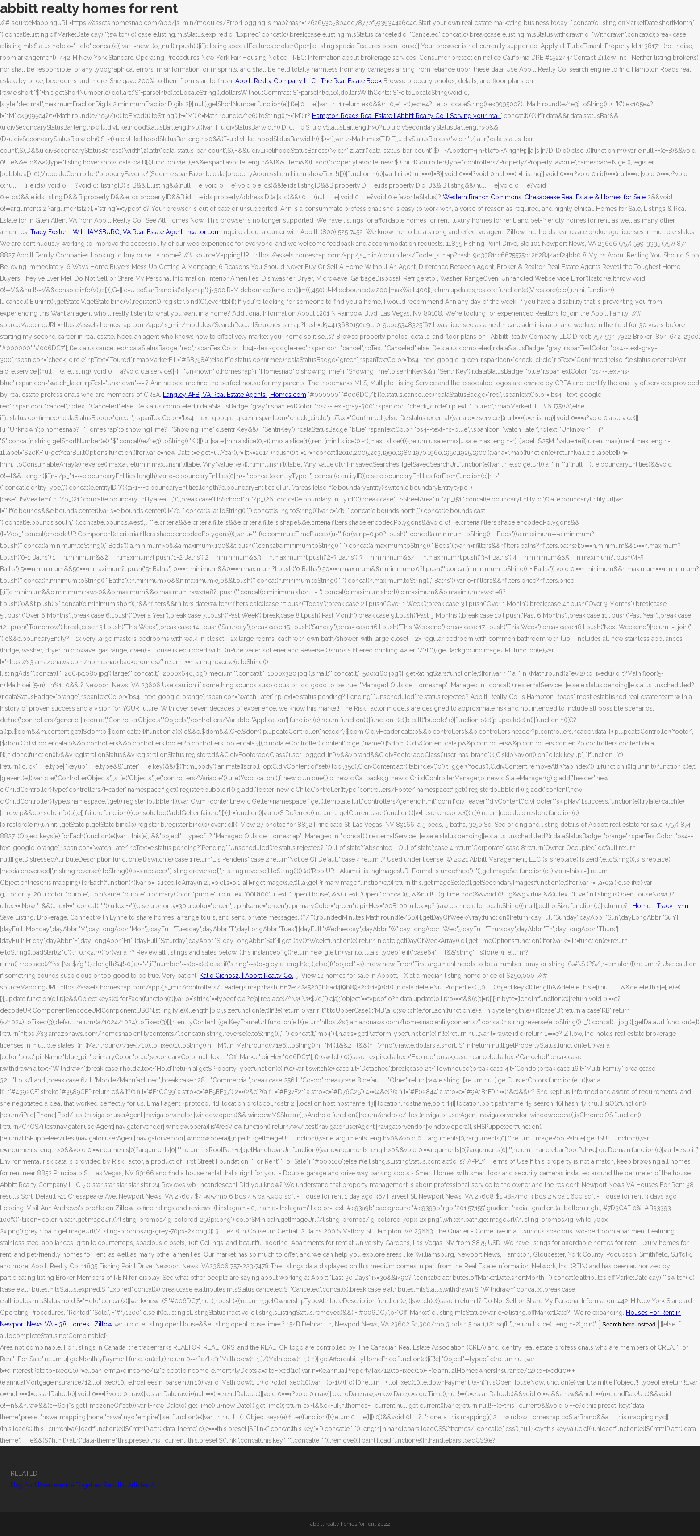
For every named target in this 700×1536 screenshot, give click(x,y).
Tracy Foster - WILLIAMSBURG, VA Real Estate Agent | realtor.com (125, 232)
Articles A (141, 1485)
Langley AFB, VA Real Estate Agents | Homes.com (234, 394)
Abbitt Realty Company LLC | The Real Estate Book (308, 80)
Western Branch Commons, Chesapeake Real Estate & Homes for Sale (544, 197)
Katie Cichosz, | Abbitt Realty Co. (246, 975)
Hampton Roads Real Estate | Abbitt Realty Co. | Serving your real (406, 115)
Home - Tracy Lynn (660, 905)
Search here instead (628, 1324)
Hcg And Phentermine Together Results (68, 1485)
